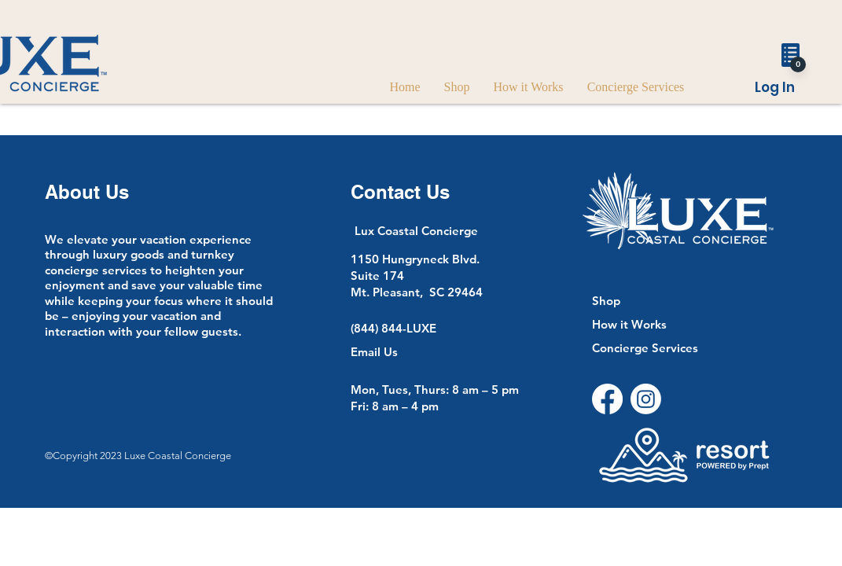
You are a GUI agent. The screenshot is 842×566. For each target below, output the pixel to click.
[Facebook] (607, 399)
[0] (798, 64)
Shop (606, 300)
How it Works (629, 324)
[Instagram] (646, 399)
